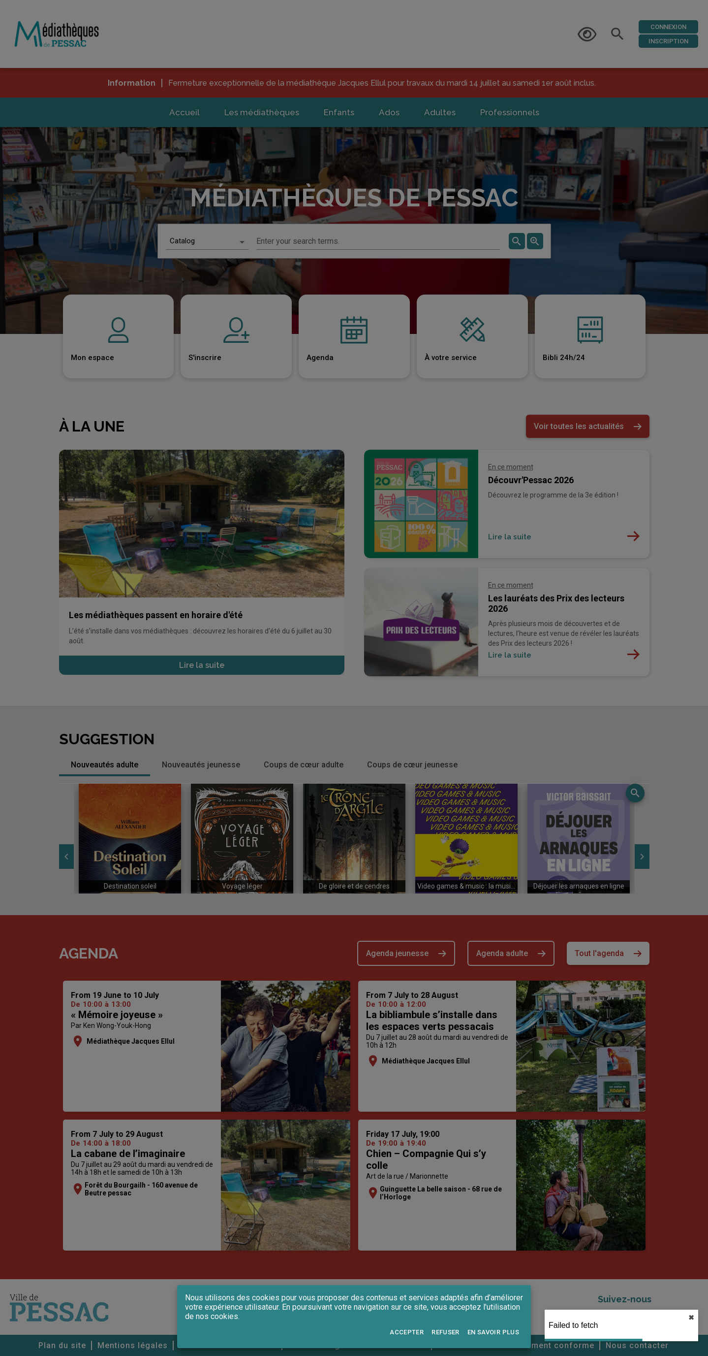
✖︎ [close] (691, 1318)
